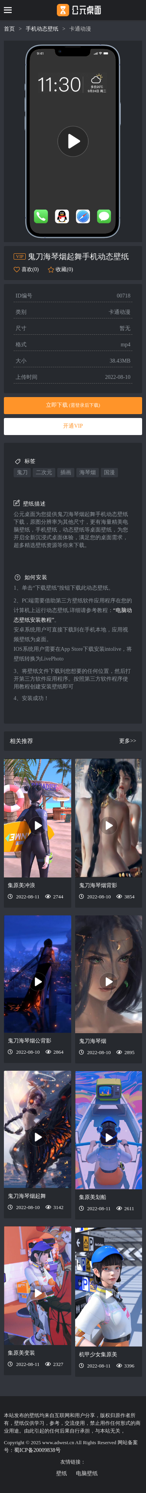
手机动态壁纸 (42, 29)
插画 (65, 472)
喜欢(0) (30, 269)
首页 (9, 29)
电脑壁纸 (87, 1473)
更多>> (127, 741)
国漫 (109, 472)
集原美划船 (92, 1197)
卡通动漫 (80, 29)
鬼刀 (22, 472)
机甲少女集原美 (98, 1354)
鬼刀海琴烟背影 (98, 885)
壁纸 (61, 1473)
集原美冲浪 (21, 885)
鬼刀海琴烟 (92, 1041)
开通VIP (73, 426)
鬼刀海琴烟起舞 (27, 1196)
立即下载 (73, 405)
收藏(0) (64, 269)
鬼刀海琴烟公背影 (29, 1041)
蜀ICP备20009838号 (37, 1450)
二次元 (44, 472)
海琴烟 (87, 472)
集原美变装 (21, 1353)
